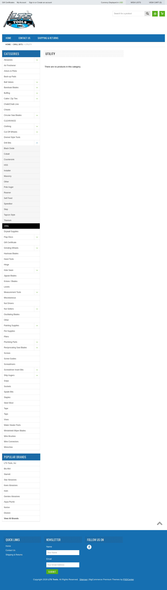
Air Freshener (10, 65)
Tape (6, 408)
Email (49, 559)
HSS (6, 165)
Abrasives (8, 60)
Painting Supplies (11, 325)
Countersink (9, 159)
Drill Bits (18, 44)
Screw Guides (10, 359)
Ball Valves (8, 82)
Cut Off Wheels (10, 132)
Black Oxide (9, 148)
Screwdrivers (9, 364)
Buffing (7, 93)
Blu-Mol (7, 469)
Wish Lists (136, 2)
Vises (6, 419)
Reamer (7, 192)
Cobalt (7, 154)
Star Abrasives (10, 480)
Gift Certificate (10, 242)
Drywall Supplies (11, 231)
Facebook (89, 547)
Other (6, 182)
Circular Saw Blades (13, 115)
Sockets (7, 386)
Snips (6, 381)
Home (8, 44)
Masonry (7, 176)
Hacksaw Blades (11, 253)
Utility (6, 226)
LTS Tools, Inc (10, 463)
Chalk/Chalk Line (11, 104)
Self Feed (8, 198)
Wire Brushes (10, 436)
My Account (21, 2)
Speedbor (8, 204)
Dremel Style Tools (12, 137)
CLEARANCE (10, 121)
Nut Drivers (9, 303)
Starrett (7, 474)
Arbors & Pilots (10, 71)
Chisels (7, 110)
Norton (7, 507)
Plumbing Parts (10, 342)
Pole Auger (9, 187)
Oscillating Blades (11, 314)
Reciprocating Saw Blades (15, 347)
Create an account (44, 2)
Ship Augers (9, 375)
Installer (7, 170)
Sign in (32, 2)
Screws (7, 353)
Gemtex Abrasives (12, 496)
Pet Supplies (9, 331)
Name (49, 546)
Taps (6, 414)
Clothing (7, 126)
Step (6, 209)
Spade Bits (8, 392)
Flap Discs (8, 237)
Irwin (6, 491)
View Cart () (155, 2)
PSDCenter (128, 579)
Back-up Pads (10, 76)
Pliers (6, 336)
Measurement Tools (12, 292)
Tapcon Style (9, 215)
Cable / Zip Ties (10, 98)
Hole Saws (8, 270)
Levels (7, 287)
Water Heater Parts (12, 425)
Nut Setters (9, 309)
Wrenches (8, 447)
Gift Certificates (8, 2)
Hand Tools (9, 259)
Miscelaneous (10, 298)
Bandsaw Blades (11, 87)
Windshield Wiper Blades (15, 431)
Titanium (7, 220)
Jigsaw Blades (10, 276)
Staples (7, 397)
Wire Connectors (11, 441)
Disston (7, 513)
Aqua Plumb (9, 502)
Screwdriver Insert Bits (13, 370)
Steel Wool (8, 403)
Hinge (6, 264)
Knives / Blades (10, 281)
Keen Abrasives (10, 485)
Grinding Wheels (11, 248)
